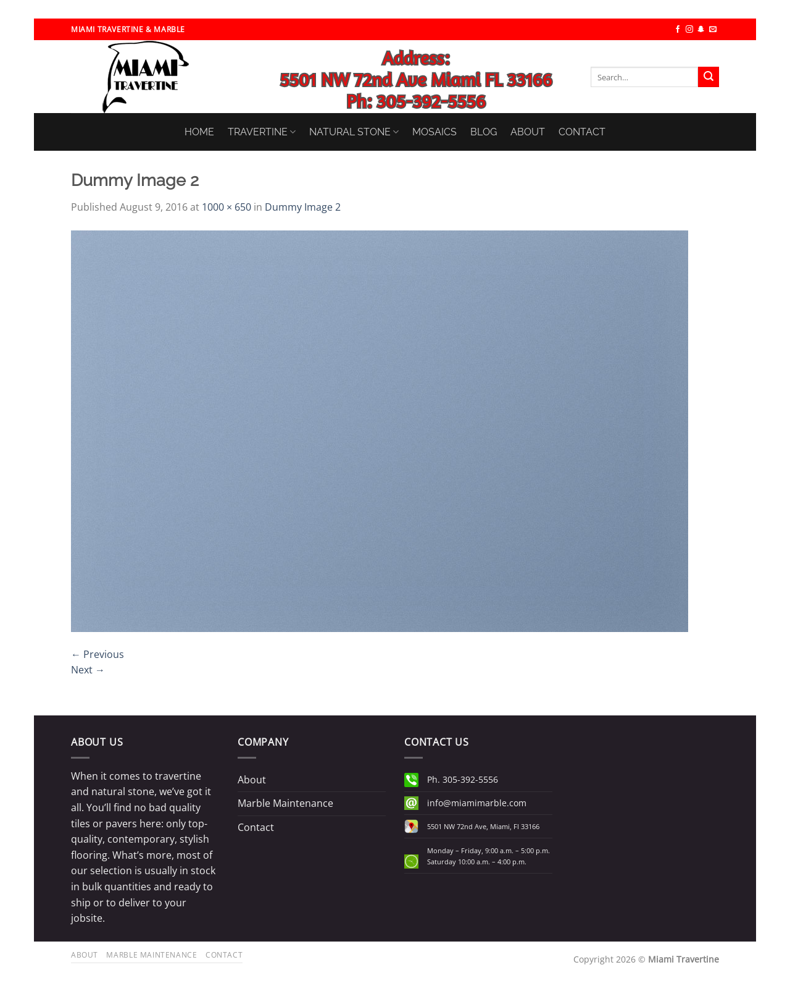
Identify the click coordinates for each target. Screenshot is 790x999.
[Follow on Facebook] (677, 29)
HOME (199, 132)
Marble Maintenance (285, 803)
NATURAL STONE (354, 132)
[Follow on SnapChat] (701, 29)
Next (88, 670)
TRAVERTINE (262, 132)
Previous (97, 654)
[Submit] (708, 77)
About (252, 779)
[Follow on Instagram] (689, 29)
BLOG (483, 132)
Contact (256, 827)
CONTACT (582, 132)
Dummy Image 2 (303, 207)
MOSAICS (434, 132)
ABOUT (527, 132)
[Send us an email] (713, 29)
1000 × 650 (226, 207)
